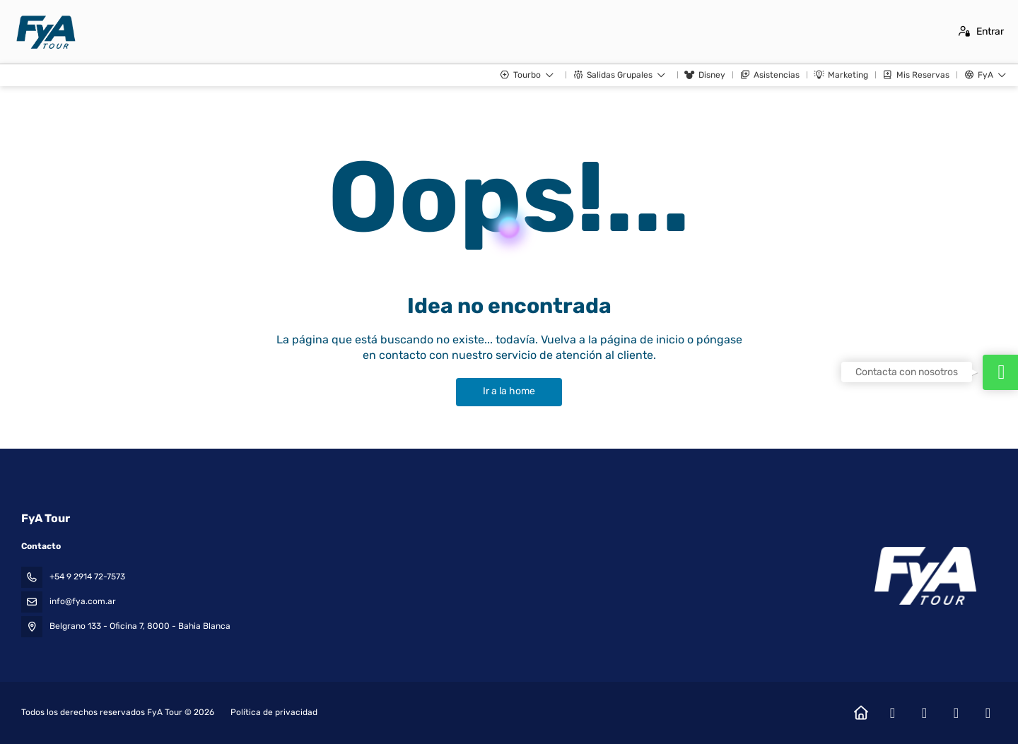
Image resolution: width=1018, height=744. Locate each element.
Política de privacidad (273, 712)
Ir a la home (509, 391)
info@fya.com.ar (82, 601)
